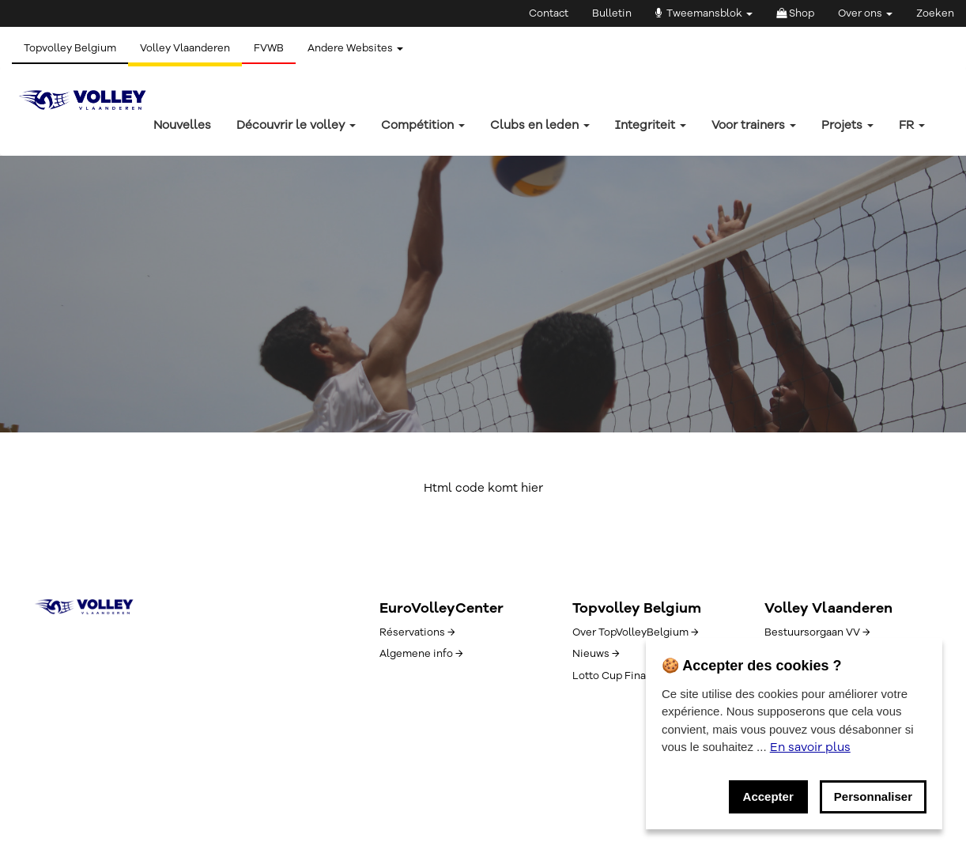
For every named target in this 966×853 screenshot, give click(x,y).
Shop (795, 13)
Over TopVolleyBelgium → (635, 632)
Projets (847, 125)
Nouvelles (182, 125)
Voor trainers (753, 125)
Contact (548, 13)
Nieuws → (595, 654)
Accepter (768, 796)
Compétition (423, 125)
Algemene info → (420, 654)
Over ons (865, 13)
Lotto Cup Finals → (618, 676)
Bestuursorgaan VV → (817, 632)
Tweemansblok (704, 13)
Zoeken (935, 13)
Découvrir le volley (296, 125)
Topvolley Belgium (70, 48)
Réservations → (417, 632)
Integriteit (650, 125)
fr (912, 125)
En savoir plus (810, 747)
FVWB (269, 48)
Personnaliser (873, 796)
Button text (93, 347)
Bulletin (612, 13)
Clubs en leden (540, 125)
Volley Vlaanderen (185, 48)
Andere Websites (355, 48)
